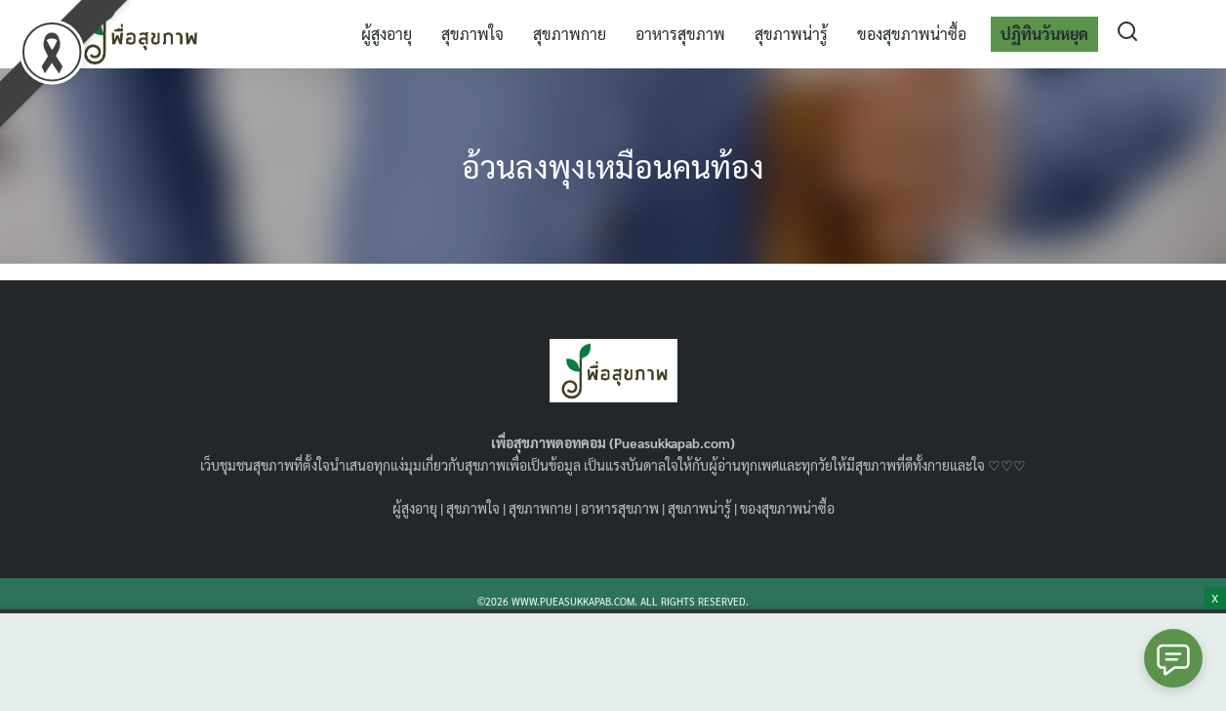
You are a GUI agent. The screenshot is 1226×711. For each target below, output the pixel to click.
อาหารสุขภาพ (680, 33)
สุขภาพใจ (472, 33)
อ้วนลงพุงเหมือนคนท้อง (613, 166)
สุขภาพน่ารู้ (791, 33)
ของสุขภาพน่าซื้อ (911, 33)
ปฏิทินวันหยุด (1044, 33)
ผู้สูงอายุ (386, 33)
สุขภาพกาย (569, 33)
